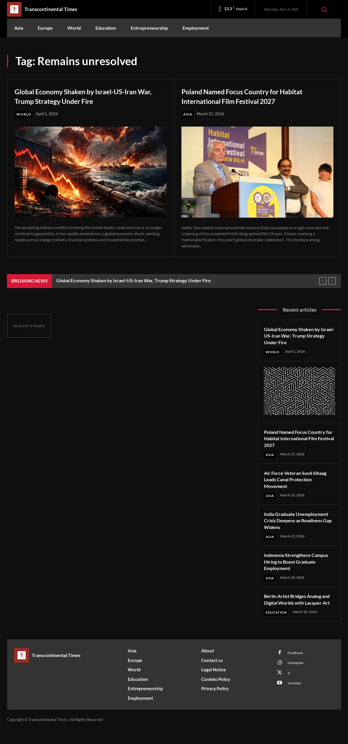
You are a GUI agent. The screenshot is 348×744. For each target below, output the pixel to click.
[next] (332, 281)
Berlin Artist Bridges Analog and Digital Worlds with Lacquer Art (296, 610)
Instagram (296, 678)
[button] (324, 9)
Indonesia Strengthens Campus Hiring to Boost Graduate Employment (291, 569)
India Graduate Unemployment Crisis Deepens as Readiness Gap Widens (295, 525)
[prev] (322, 281)
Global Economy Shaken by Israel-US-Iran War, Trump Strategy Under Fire (90, 95)
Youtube (295, 699)
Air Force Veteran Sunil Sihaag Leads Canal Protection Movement (299, 480)
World (24, 114)
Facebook (296, 667)
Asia (188, 114)
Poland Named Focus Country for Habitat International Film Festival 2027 (256, 95)
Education (277, 626)
